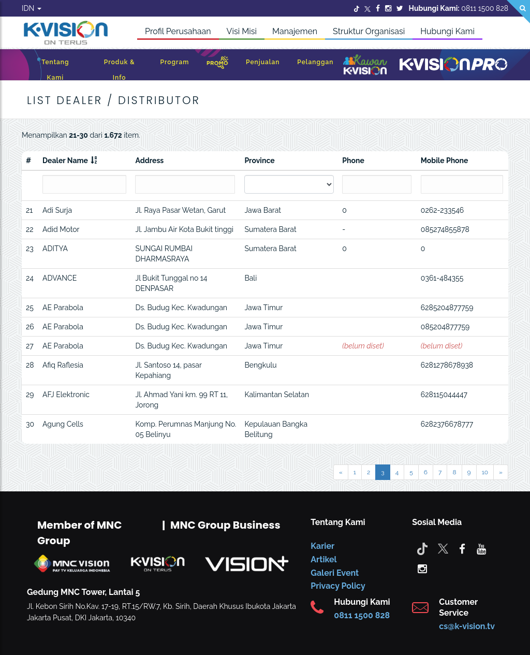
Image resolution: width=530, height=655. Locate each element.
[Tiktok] (422, 548)
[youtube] (481, 548)
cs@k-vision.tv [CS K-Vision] (467, 626)
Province (259, 160)
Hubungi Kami (447, 31)
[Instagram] (388, 8)
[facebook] (462, 548)
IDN (31, 8)
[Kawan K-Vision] (365, 65)
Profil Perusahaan (178, 31)
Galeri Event (335, 573)
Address (149, 160)
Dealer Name (65, 160)
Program (174, 62)
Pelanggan (315, 62)
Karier (322, 546)
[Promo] (217, 65)
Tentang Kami (55, 70)
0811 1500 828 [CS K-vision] (362, 615)
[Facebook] (378, 8)
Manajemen (294, 31)
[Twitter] (356, 8)
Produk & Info (119, 70)
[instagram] (422, 568)
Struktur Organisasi (369, 31)
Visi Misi (242, 31)
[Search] (518, 11)
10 (485, 472)
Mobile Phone (444, 160)
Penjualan (262, 62)
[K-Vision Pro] (453, 65)
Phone (353, 160)
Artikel (323, 559)
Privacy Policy (338, 586)
